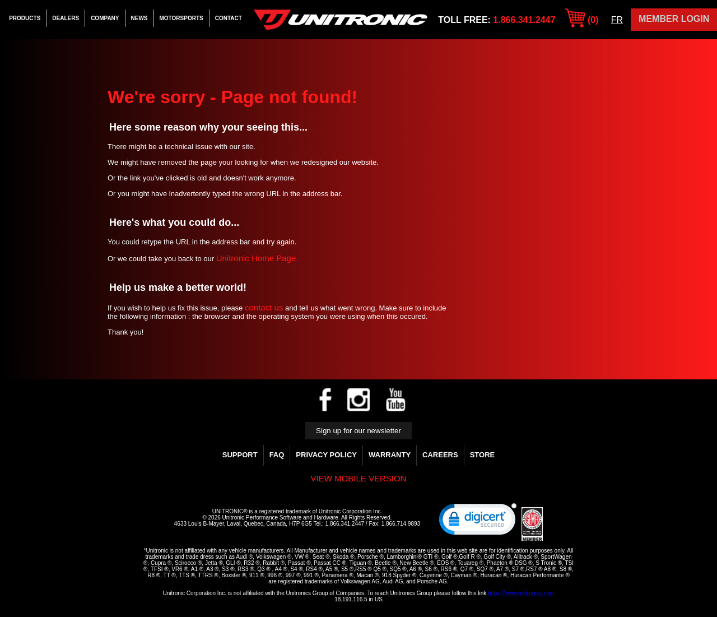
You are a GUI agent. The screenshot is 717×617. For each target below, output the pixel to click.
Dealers (65, 18)
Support (240, 455)
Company (105, 18)
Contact (228, 18)
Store (482, 455)
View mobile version (359, 478)
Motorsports (181, 18)
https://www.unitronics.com (521, 593)
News (139, 18)
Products (24, 18)
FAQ (277, 455)
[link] (478, 522)
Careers (440, 455)
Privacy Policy (326, 455)
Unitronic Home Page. (257, 258)
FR (617, 20)
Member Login (674, 19)
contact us (264, 307)
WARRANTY (390, 455)
